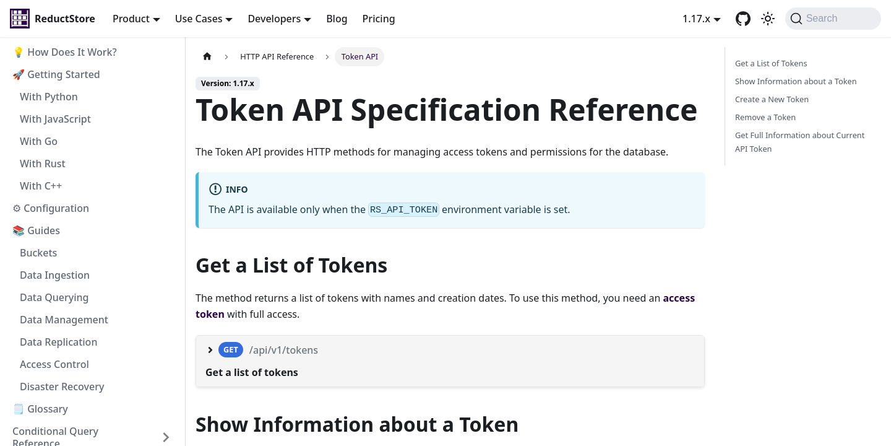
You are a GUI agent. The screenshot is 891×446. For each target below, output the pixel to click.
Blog (336, 18)
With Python (49, 96)
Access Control (54, 364)
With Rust (43, 163)
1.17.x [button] (696, 18)
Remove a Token (765, 117)
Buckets (38, 253)
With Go (39, 141)
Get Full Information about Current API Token (799, 141)
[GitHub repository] (743, 18)
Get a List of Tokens (771, 63)
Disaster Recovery (62, 386)
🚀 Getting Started (56, 74)
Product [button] (131, 18)
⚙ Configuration (50, 208)
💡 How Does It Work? (64, 52)
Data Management (64, 319)
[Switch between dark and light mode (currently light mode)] (768, 18)
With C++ (41, 186)
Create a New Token (772, 99)
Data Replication (58, 342)
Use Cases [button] (199, 18)
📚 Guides (36, 230)
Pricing (379, 18)
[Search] (833, 18)
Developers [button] (274, 18)
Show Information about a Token (796, 81)
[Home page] (207, 56)
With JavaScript (55, 119)
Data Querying (54, 297)
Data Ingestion (55, 275)
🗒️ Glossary (40, 409)
